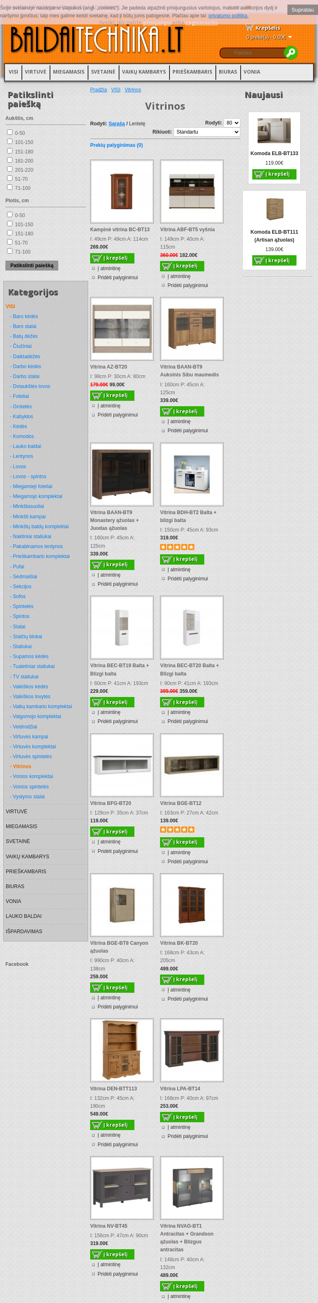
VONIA (252, 71)
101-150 (24, 142)
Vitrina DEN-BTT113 (113, 1089)
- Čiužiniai (21, 346)
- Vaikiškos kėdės (29, 687)
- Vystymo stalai (27, 797)
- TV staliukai (24, 677)
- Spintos (19, 616)
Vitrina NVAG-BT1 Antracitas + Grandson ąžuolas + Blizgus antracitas (186, 1238)
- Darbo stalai (24, 376)
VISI (13, 71)
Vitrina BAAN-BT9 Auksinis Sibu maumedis (189, 371)
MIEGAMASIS (68, 71)
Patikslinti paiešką (31, 265)
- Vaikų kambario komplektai (41, 706)
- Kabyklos (21, 416)
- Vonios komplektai (31, 776)
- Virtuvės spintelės (31, 756)
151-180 (24, 152)
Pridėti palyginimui (118, 277)
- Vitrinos (20, 766)
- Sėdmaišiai (23, 577)
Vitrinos (132, 90)
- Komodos (22, 436)
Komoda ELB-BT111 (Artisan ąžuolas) (274, 236)
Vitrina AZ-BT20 (108, 367)
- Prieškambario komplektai (40, 556)
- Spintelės (21, 606)
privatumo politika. (228, 16)
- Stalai (17, 627)
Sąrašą (117, 124)
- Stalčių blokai (26, 637)
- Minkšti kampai (28, 517)
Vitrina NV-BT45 (108, 1226)
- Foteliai (19, 396)
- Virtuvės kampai (29, 737)
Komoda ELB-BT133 (274, 153)
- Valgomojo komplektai (35, 716)
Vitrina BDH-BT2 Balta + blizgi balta (188, 516)
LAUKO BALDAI (24, 916)
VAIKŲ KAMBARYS (144, 71)
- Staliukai (21, 646)
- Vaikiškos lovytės (30, 696)
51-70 (21, 179)
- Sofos (18, 596)
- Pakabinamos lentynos (36, 546)
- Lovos (18, 466)
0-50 (20, 133)
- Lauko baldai (25, 446)
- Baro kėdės (24, 316)
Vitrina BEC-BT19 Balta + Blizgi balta (119, 669)
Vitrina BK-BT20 (179, 943)
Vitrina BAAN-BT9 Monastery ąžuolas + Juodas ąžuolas (114, 520)
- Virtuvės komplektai (33, 747)
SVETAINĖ (103, 71)
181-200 (24, 161)
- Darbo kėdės (25, 366)
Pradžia (98, 90)
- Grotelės (21, 407)
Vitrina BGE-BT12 (180, 803)
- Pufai (17, 567)
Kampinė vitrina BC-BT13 (120, 229)
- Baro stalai (23, 326)
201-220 (24, 170)
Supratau (303, 10)
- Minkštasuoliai (27, 506)
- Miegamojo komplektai (36, 496)
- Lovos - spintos (28, 476)
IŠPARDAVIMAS (24, 931)
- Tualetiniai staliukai (32, 666)
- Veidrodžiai (23, 727)
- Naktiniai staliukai (30, 536)
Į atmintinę (109, 268)
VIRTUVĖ (35, 71)
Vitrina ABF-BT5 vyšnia (187, 229)
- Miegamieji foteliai (31, 486)
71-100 (22, 188)
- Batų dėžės (24, 336)
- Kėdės (18, 426)
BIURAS (228, 71)
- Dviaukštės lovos (30, 386)
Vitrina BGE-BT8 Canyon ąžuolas (119, 947)
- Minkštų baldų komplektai (39, 526)
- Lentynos (21, 456)
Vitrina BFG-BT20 (110, 803)
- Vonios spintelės (29, 787)
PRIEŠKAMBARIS (192, 71)
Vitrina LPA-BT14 (180, 1089)
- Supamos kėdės (29, 656)
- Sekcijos (20, 586)
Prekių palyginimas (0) (116, 145)
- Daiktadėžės (25, 356)
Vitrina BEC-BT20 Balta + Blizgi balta (189, 669)
